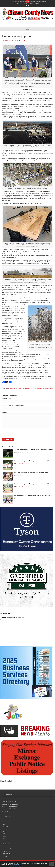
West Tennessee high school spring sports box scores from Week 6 (33, 495)
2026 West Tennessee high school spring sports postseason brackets (29, 1)
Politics (3, 831)
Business (4, 836)
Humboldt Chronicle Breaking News (40, 388)
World (3, 833)
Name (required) (6, 398)
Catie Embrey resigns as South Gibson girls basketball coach (31, 472)
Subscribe (31, 3)
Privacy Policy (15, 864)
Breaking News (11, 388)
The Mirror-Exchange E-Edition (10, 804)
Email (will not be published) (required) (13, 405)
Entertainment (5, 826)
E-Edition (25, 3)
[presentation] (14, 433)
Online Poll (4, 856)
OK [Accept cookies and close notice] (51, 864)
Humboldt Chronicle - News (23, 388)
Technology (5, 829)
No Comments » (26, 452)
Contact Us (18, 3)
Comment (4, 412)
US (2, 821)
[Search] (33, 22)
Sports (3, 824)
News (51, 388)
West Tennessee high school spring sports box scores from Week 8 (33, 461)
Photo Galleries (6, 853)
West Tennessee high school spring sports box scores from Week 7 (33, 484)
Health (3, 838)
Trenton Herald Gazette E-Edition (10, 809)
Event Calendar (6, 851)
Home (3, 799)
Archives (37, 3)
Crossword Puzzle (6, 849)
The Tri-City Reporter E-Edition (10, 806)
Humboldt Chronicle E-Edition (9, 801)
